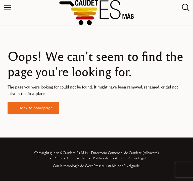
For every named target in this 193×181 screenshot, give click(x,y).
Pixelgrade (131, 165)
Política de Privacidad (70, 158)
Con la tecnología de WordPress (77, 165)
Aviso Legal (137, 158)
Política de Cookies (107, 158)
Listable (111, 165)
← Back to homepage (33, 108)
